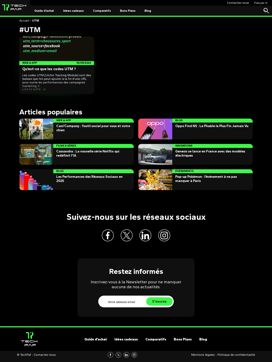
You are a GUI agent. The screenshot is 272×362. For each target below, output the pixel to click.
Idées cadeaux (73, 10)
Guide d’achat (44, 10)
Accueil (24, 20)
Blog (147, 10)
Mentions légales (203, 358)
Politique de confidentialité (236, 358)
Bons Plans (127, 10)
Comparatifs (102, 10)
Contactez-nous (238, 3)
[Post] (56, 65)
